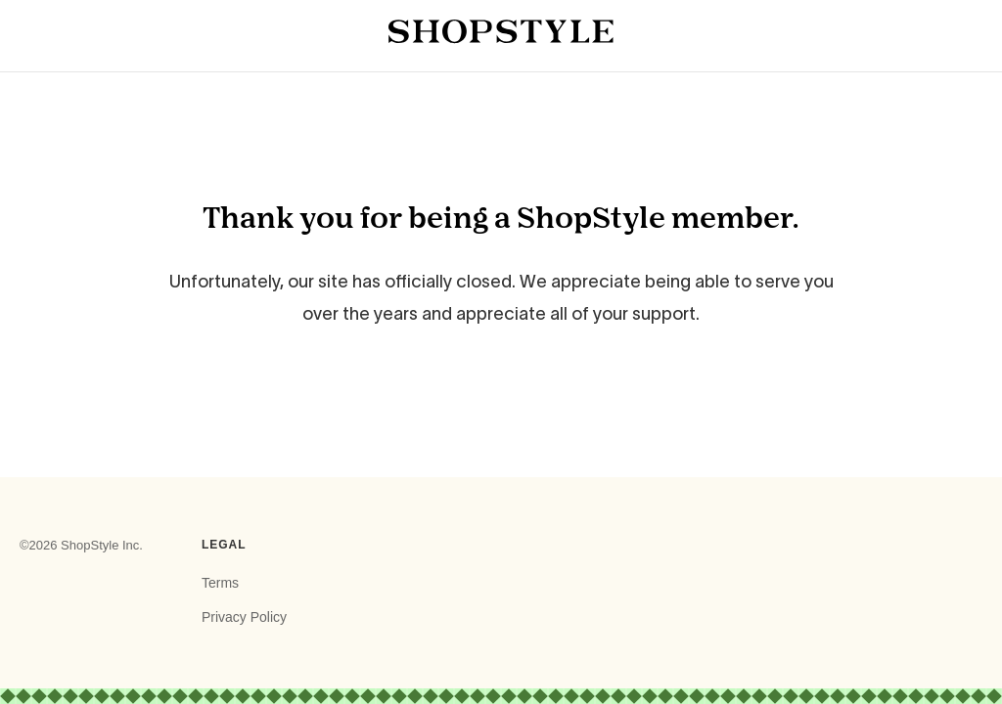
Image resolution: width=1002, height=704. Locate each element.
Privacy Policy (244, 617)
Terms (220, 583)
